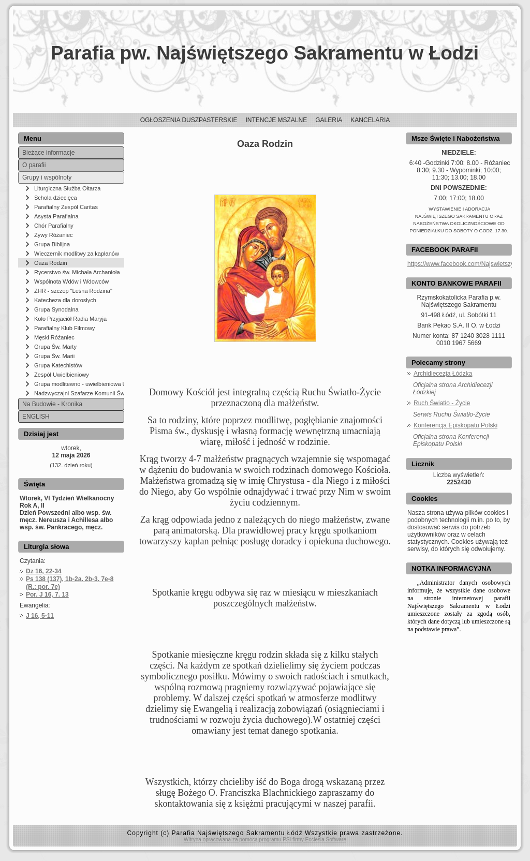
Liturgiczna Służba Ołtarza (67, 188)
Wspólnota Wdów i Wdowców (71, 281)
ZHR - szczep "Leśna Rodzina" (73, 291)
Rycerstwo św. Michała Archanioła (77, 272)
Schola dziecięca (55, 198)
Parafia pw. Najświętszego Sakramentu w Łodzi (265, 53)
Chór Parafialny (53, 225)
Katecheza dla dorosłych (65, 300)
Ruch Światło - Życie (442, 403)
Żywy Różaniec (53, 235)
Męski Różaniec (54, 337)
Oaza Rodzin (50, 263)
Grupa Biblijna (52, 244)
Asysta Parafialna (56, 216)
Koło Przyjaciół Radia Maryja (70, 319)
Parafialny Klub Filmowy (64, 328)
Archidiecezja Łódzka (443, 373)
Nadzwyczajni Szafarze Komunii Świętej (79, 393)
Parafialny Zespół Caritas (66, 207)
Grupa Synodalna (56, 309)
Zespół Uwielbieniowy (61, 375)
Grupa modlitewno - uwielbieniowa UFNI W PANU (79, 384)
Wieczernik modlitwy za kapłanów (76, 253)
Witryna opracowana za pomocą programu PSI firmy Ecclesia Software (265, 839)
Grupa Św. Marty (55, 347)
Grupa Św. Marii (54, 356)
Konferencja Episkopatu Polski (455, 425)
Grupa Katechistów (58, 365)
